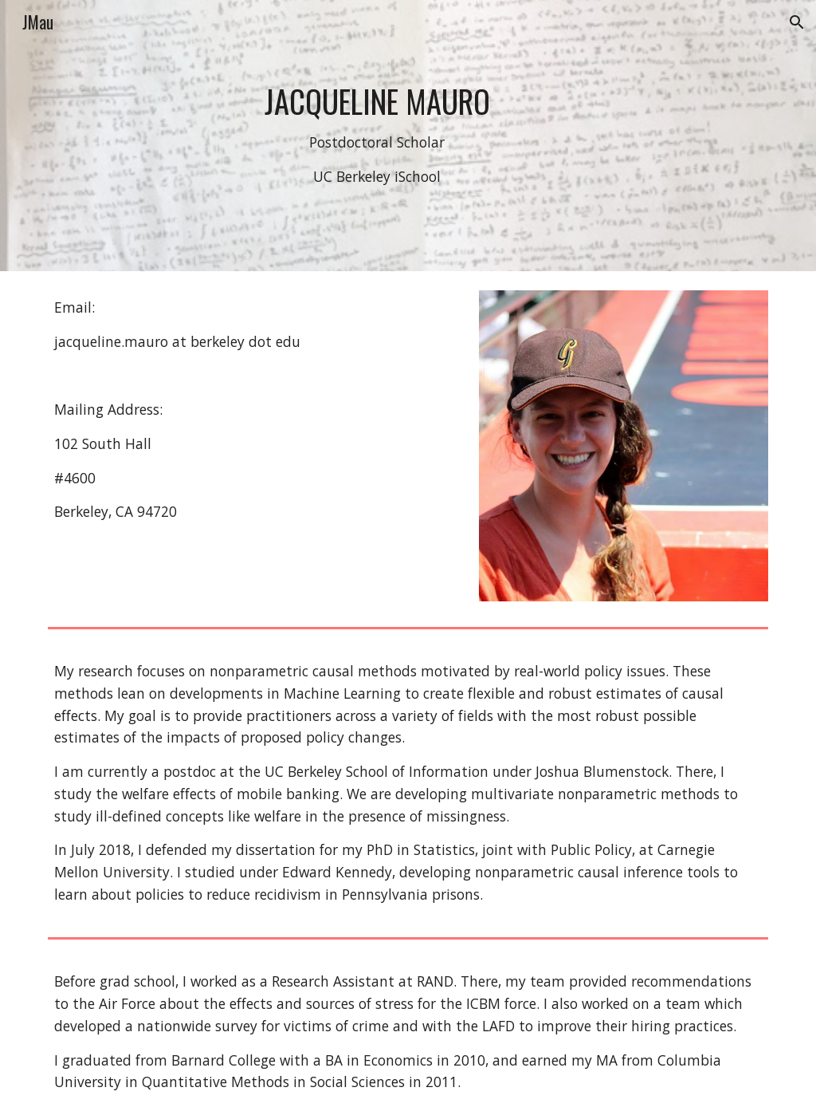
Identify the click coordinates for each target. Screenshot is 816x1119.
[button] (797, 22)
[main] (377, 135)
